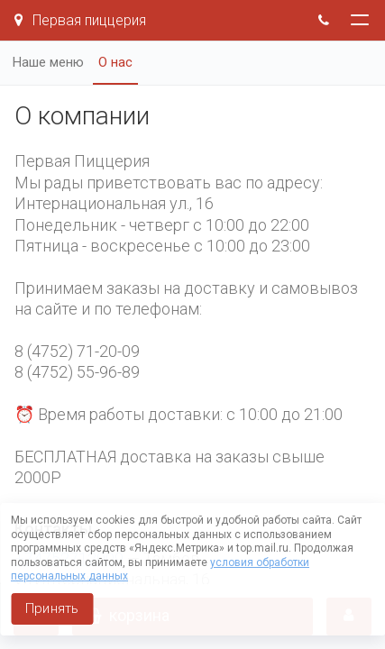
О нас (115, 62)
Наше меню (48, 62)
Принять (51, 608)
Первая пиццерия (80, 20)
